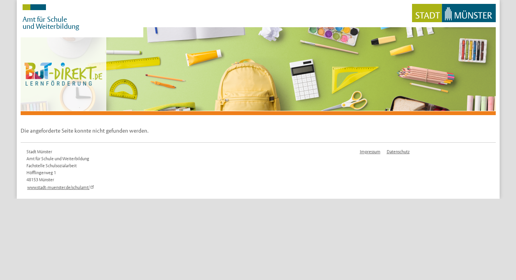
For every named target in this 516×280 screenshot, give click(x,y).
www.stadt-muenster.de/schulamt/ (61, 187)
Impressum (370, 151)
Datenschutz (398, 151)
